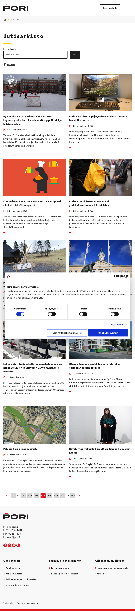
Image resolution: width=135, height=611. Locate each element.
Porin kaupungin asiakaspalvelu (111, 568)
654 (73, 495)
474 (36, 495)
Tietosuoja (8, 603)
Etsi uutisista (9, 49)
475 (43, 495)
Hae (75, 54)
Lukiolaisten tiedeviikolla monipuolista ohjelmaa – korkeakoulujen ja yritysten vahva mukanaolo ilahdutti (33, 367)
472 (23, 495)
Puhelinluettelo (11, 568)
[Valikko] (129, 8)
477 (56, 495)
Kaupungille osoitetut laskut (64, 573)
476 (50, 495)
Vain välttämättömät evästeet (67, 333)
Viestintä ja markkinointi (16, 585)
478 (63, 495)
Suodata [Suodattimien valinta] (9, 64)
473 (30, 495)
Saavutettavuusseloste (27, 603)
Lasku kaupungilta (59, 568)
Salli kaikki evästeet (108, 333)
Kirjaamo (100, 573)
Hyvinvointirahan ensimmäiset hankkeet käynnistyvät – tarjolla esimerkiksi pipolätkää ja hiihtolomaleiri (32, 120)
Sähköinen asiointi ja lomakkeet (20, 579)
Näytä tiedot (117, 324)
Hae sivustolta (110, 8)
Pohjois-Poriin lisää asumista (20, 448)
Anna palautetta (12, 573)
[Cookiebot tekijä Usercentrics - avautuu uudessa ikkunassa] (116, 276)
